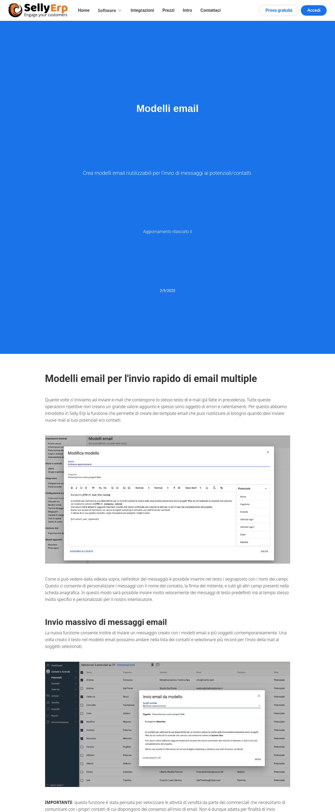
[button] (110, 10)
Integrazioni (142, 10)
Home (83, 10)
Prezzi (168, 10)
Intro (187, 10)
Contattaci (210, 10)
